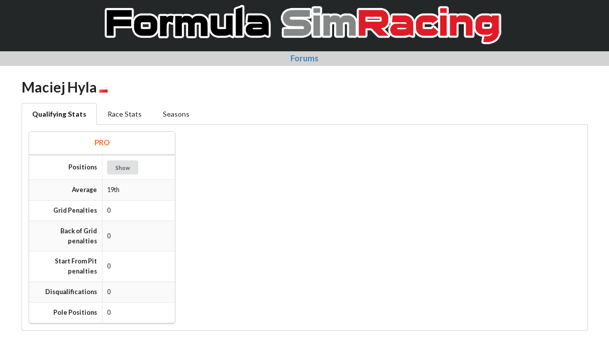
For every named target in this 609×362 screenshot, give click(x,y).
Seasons (176, 114)
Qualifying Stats (59, 114)
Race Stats (125, 114)
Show (123, 167)
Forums (304, 58)
